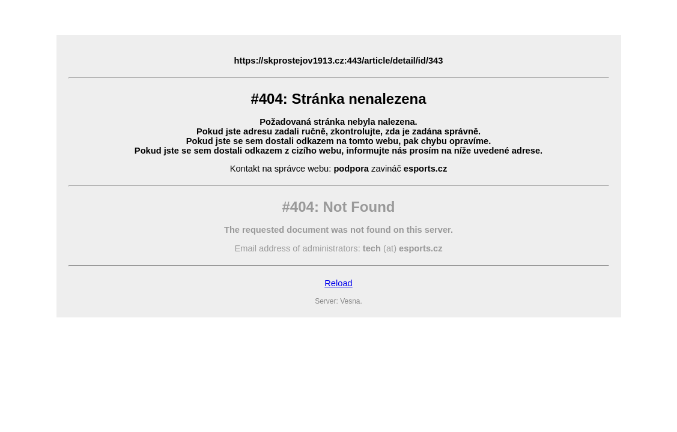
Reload (338, 283)
